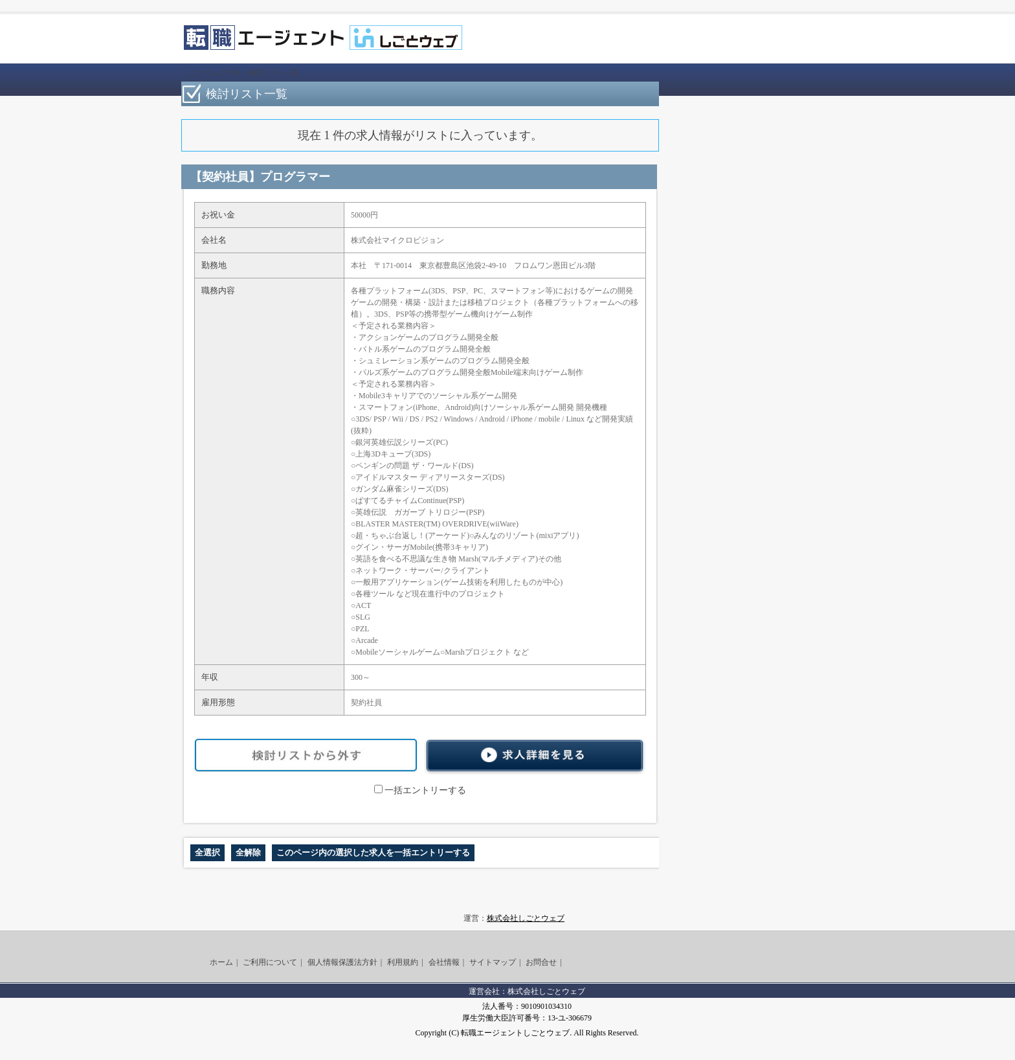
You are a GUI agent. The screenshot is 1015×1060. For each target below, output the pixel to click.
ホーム (221, 962)
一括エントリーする (420, 790)
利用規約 (402, 962)
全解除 (248, 852)
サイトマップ (492, 962)
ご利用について (270, 962)
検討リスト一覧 (273, 72)
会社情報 (444, 962)
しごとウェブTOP (212, 72)
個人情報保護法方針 (342, 962)
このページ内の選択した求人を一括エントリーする (373, 852)
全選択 (207, 852)
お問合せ (541, 962)
